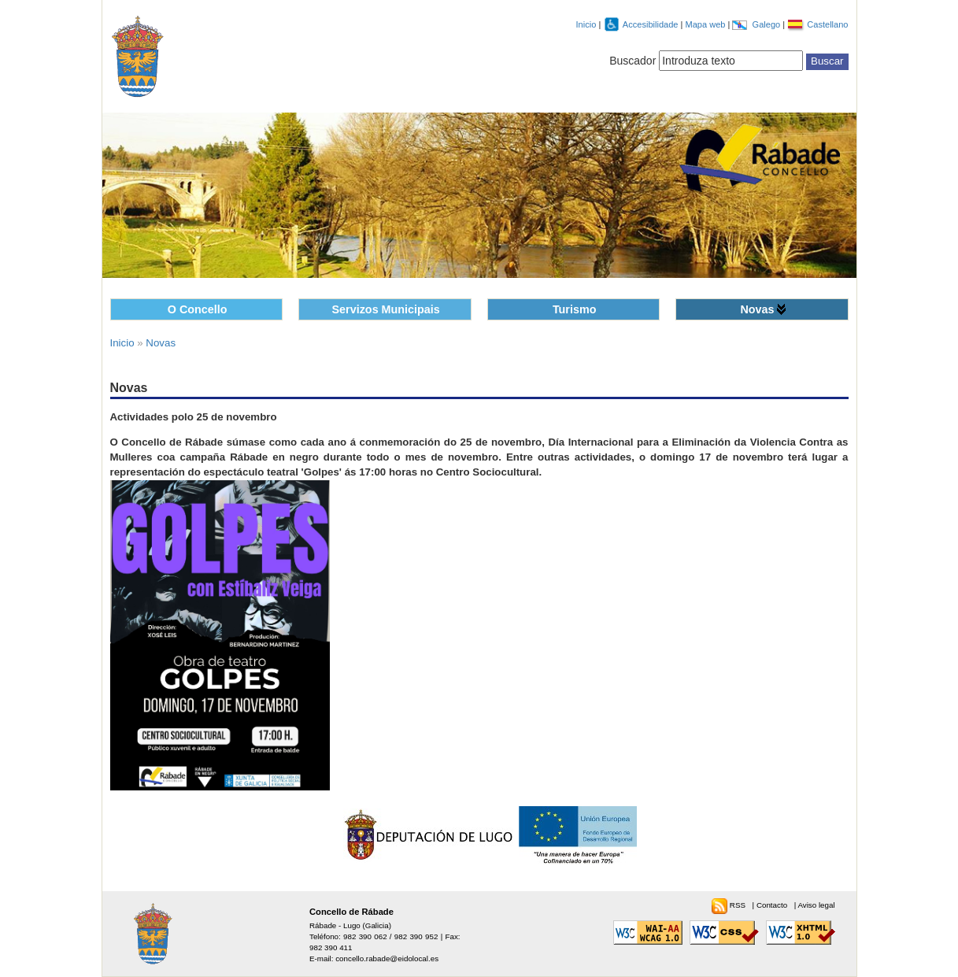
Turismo (575, 309)
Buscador (632, 60)
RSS (739, 905)
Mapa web (706, 24)
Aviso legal (815, 905)
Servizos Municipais (386, 309)
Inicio (586, 24)
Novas (757, 309)
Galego (768, 24)
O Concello (197, 309)
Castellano (827, 24)
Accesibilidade (652, 24)
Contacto (773, 905)
